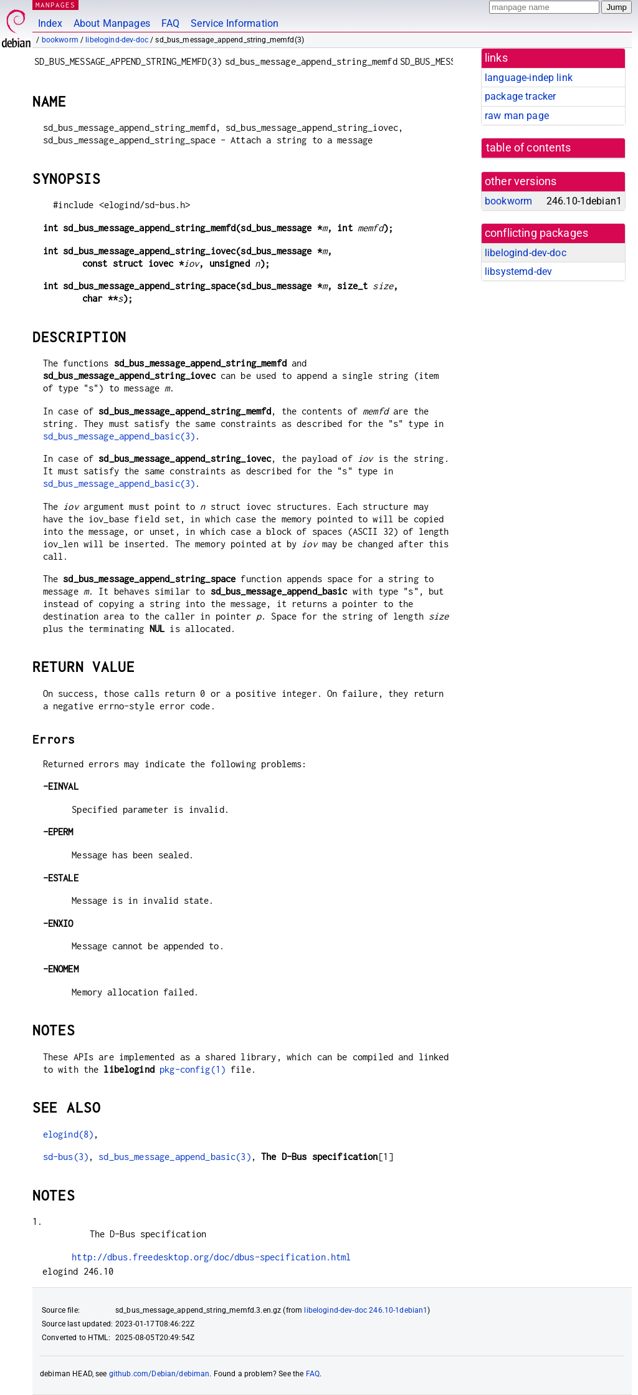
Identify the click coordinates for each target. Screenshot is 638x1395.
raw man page (517, 116)
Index (50, 23)
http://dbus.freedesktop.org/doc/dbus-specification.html (211, 1257)
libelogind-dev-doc (116, 40)
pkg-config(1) (193, 1069)
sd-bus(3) (65, 1156)
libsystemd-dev (518, 271)
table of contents (528, 147)
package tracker (520, 96)
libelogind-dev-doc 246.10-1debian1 (365, 1310)
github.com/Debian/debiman (159, 1373)
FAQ (170, 23)
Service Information (235, 23)
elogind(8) (68, 1134)
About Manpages (112, 23)
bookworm (60, 40)
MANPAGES (55, 5)
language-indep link (529, 78)
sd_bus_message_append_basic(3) (119, 436)
